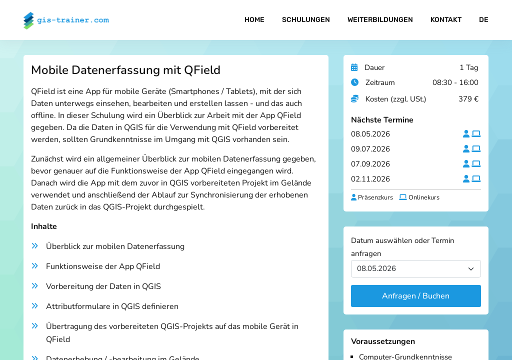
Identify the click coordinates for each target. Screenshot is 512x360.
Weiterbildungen (380, 20)
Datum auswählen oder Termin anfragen (402, 247)
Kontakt (446, 20)
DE (483, 20)
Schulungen (306, 20)
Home (254, 20)
